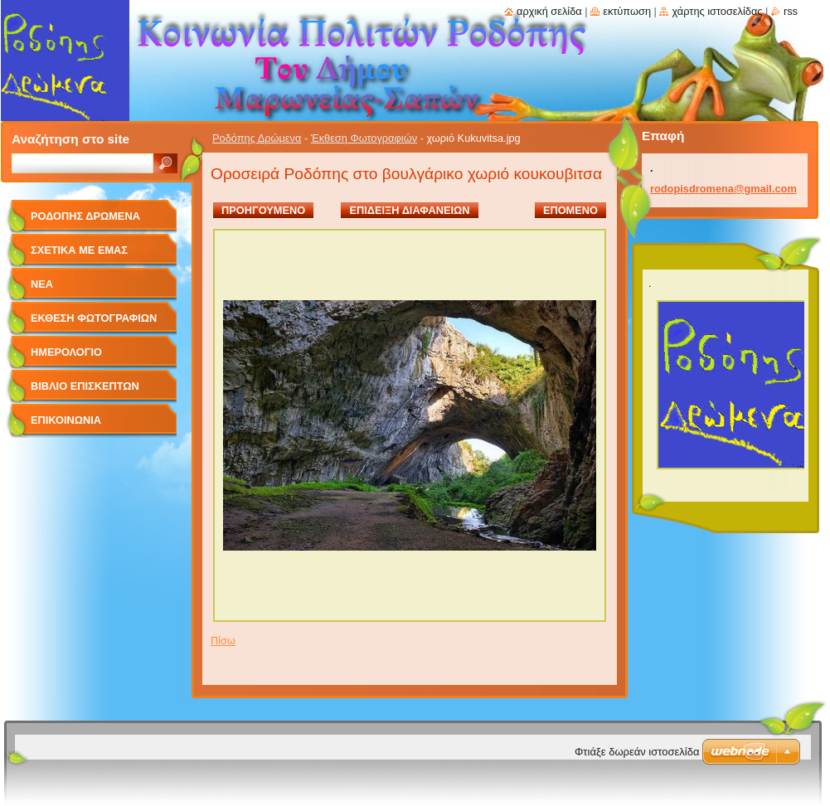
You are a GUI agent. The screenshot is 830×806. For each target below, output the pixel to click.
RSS (791, 11)
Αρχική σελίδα (549, 11)
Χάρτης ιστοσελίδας (717, 11)
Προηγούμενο (263, 210)
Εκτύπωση (627, 11)
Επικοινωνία (66, 420)
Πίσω (223, 640)
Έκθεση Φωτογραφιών (364, 138)
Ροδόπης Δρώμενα (256, 138)
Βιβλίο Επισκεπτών (85, 386)
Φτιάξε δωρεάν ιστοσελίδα (637, 751)
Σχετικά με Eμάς (79, 250)
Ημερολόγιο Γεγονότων (66, 358)
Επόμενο (570, 210)
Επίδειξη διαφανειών (409, 210)
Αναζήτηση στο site (70, 139)
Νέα (42, 284)
